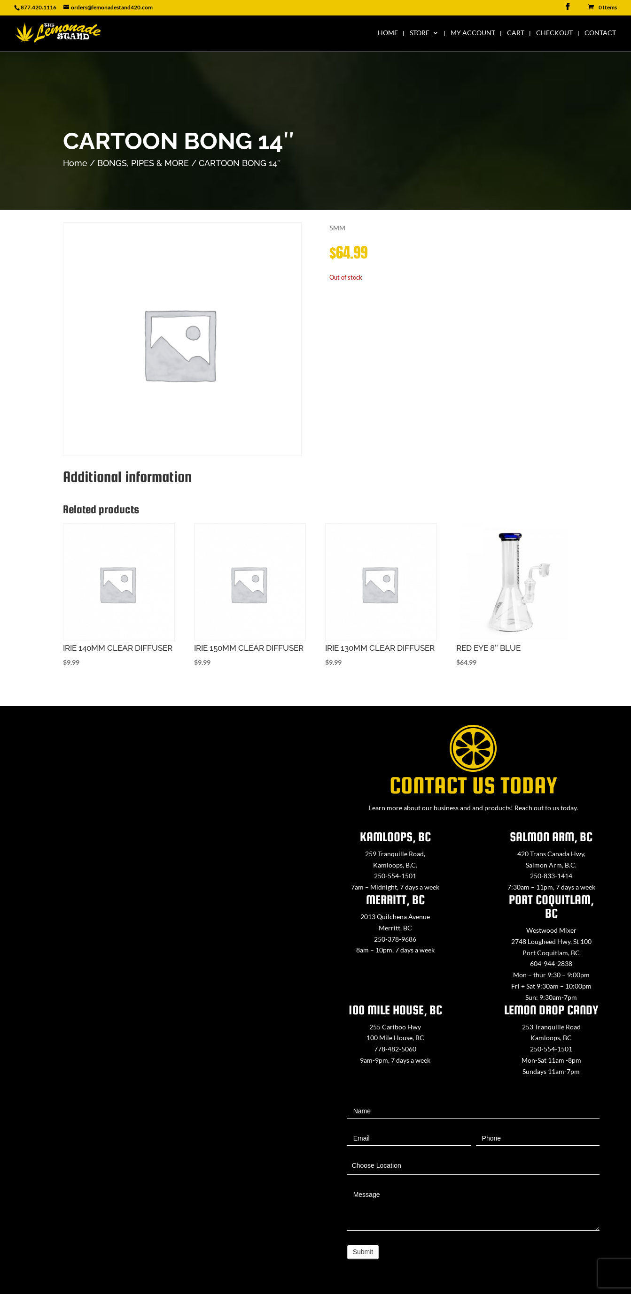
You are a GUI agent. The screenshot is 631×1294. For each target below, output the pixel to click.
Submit (363, 1252)
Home (388, 33)
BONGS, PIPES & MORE (143, 163)
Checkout (554, 33)
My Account (473, 33)
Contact (600, 33)
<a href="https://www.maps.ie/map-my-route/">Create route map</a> (158, 961)
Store (419, 33)
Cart (515, 33)
